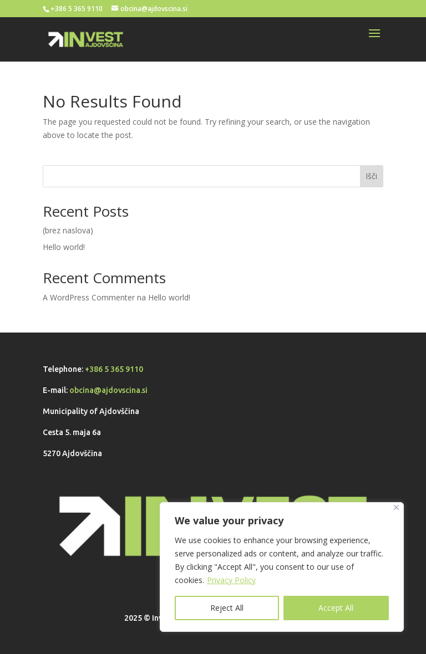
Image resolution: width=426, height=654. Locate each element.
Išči (371, 176)
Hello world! (64, 247)
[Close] (396, 507)
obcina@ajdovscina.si (108, 390)
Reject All (227, 607)
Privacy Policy (231, 580)
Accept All (335, 607)
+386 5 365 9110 (114, 369)
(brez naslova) (68, 230)
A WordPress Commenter (89, 297)
